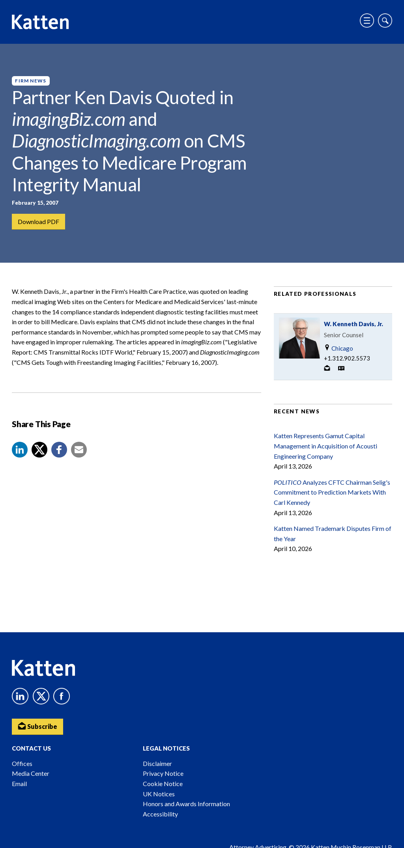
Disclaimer (157, 763)
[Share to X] (39, 450)
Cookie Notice (163, 783)
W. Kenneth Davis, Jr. (353, 323)
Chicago (338, 348)
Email (19, 783)
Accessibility (160, 814)
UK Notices (159, 794)
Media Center (30, 773)
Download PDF (38, 221)
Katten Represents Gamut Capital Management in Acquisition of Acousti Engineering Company (325, 445)
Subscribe (37, 726)
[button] (20, 450)
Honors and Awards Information (186, 803)
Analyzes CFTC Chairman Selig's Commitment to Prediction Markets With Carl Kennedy (332, 492)
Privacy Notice (163, 773)
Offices (22, 763)
